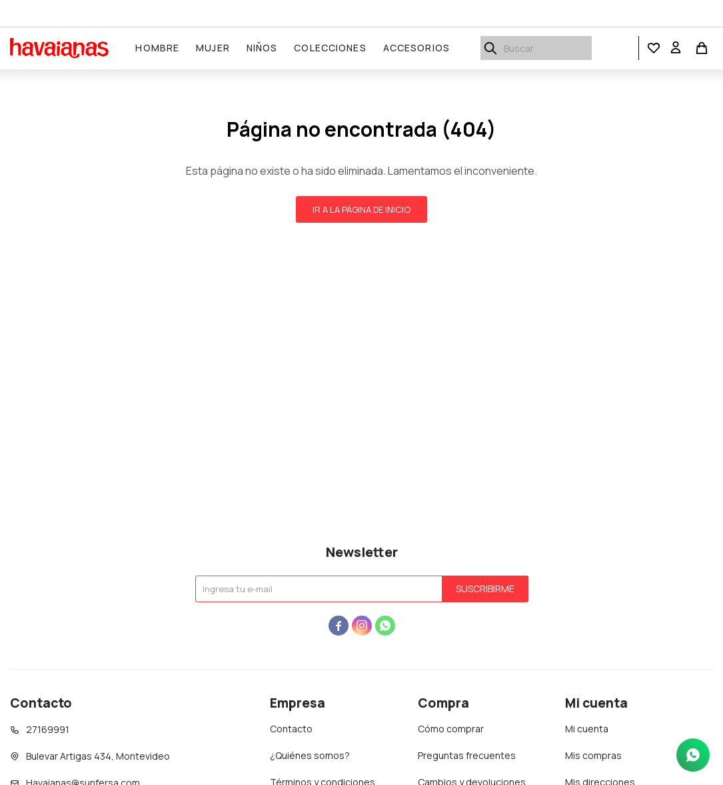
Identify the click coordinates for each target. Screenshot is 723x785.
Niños (262, 47)
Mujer (214, 47)
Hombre (158, 47)
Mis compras (593, 755)
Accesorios (416, 47)
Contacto (291, 728)
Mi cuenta (586, 728)
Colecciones (330, 47)
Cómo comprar (451, 728)
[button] (653, 48)
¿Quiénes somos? (310, 755)
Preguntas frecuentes (467, 755)
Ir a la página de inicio (361, 209)
